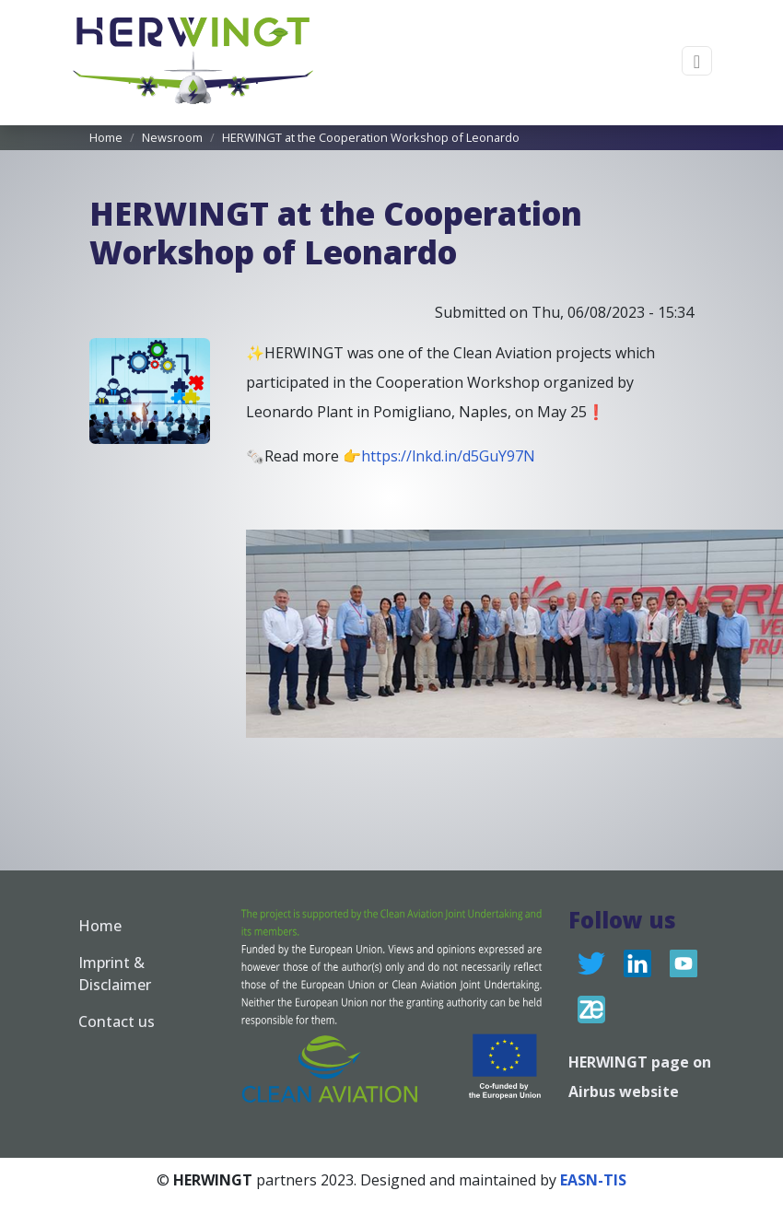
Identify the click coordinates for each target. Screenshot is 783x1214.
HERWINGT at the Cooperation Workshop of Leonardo (371, 137)
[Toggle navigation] (697, 61)
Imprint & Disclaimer (114, 973)
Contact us (116, 1021)
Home (106, 137)
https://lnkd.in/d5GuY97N (448, 456)
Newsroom (172, 137)
